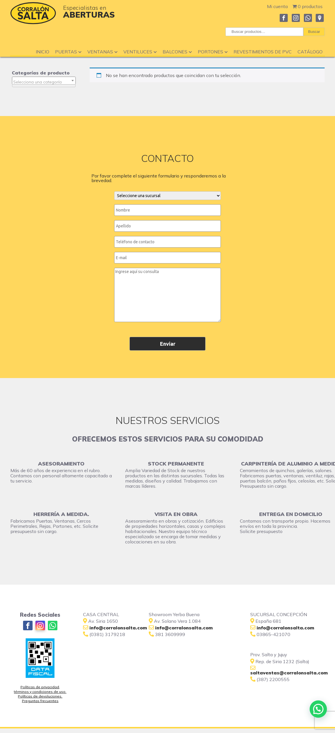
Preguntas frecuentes (40, 701)
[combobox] (44, 80)
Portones (213, 52)
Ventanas (102, 52)
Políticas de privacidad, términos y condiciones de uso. (40, 689)
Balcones (177, 52)
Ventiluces (140, 52)
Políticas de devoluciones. (40, 696)
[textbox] (44, 82)
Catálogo (310, 52)
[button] (318, 709)
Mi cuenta (277, 6)
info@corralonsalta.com (184, 628)
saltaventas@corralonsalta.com (289, 673)
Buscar (314, 31)
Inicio (42, 52)
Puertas (68, 52)
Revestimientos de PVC (263, 52)
